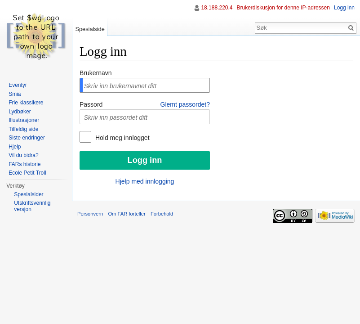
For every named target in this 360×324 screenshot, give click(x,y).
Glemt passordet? (185, 104)
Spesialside (89, 29)
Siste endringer (27, 138)
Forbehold (162, 213)
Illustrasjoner (24, 120)
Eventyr (18, 85)
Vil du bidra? (24, 155)
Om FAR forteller (126, 213)
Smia (15, 94)
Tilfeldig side (23, 129)
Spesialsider (28, 194)
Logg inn (344, 7)
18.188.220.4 (216, 7)
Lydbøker (20, 111)
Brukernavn (96, 72)
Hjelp (15, 147)
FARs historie (24, 164)
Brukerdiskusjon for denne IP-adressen (283, 7)
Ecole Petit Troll (27, 173)
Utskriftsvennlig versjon (32, 206)
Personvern (90, 213)
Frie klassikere (26, 102)
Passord (91, 104)
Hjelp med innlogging (145, 181)
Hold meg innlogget (121, 137)
